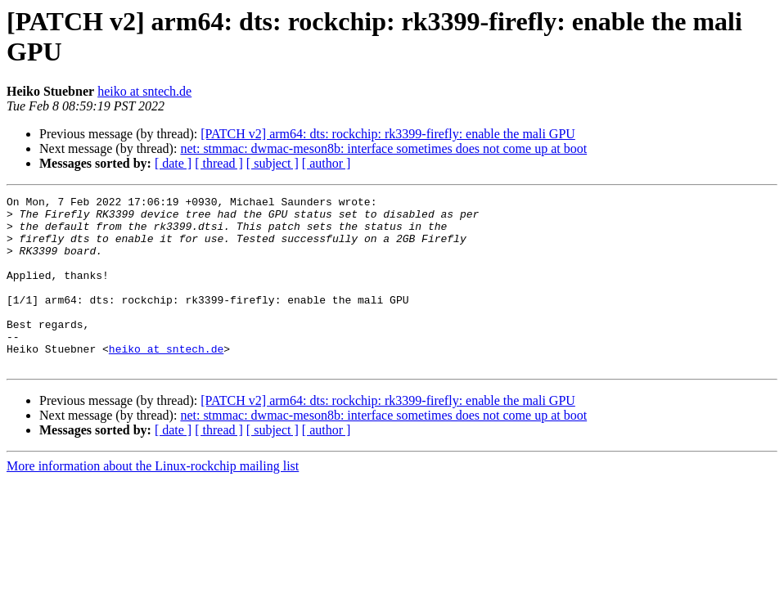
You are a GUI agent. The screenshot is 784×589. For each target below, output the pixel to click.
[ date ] (173, 163)
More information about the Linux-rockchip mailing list (153, 500)
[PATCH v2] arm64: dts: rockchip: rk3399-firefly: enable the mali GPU (388, 134)
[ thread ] (219, 163)
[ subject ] (272, 163)
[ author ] (326, 163)
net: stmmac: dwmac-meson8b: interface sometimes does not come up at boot (383, 148)
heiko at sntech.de (144, 91)
